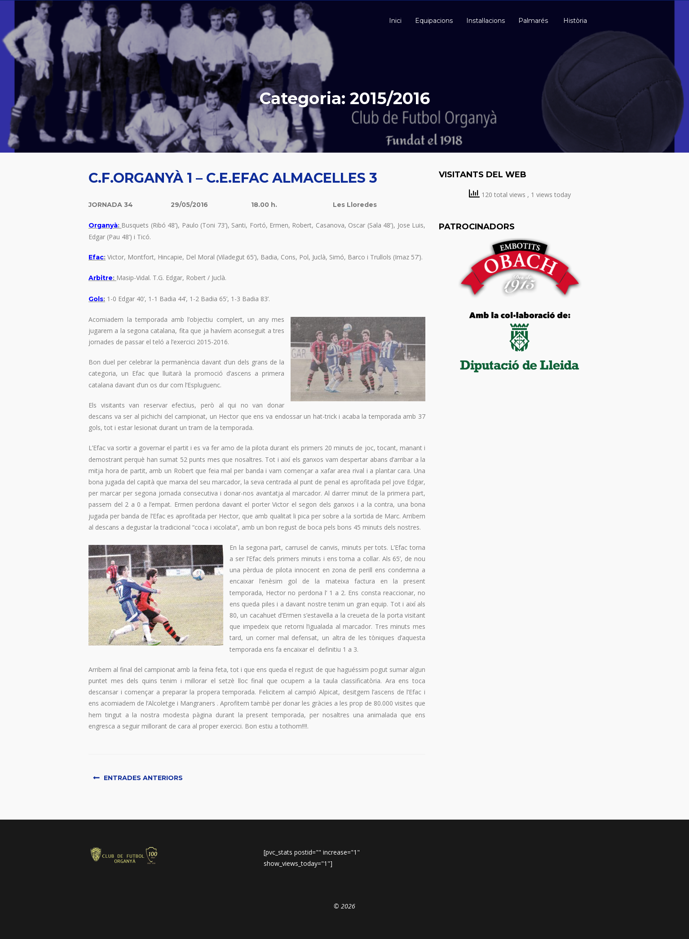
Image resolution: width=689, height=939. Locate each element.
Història (574, 21)
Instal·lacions (485, 21)
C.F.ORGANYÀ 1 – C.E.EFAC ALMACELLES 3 (232, 178)
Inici (394, 21)
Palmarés (533, 21)
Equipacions (434, 21)
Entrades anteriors (143, 778)
